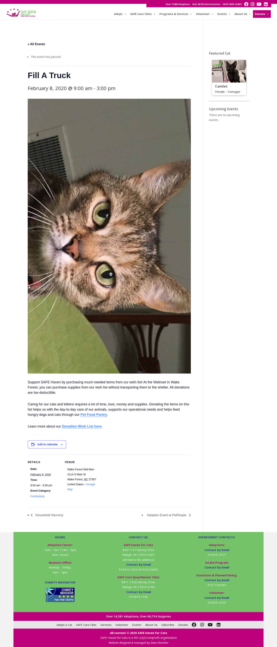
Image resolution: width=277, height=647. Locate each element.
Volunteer (205, 14)
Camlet (221, 86)
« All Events (36, 44)
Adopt (120, 14)
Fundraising (37, 496)
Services (106, 625)
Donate (262, 14)
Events (224, 14)
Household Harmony (48, 515)
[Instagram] (202, 625)
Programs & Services (175, 14)
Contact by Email (216, 550)
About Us (242, 14)
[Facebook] (194, 625)
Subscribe (167, 625)
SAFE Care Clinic (143, 14)
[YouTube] (210, 625)
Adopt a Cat (64, 625)
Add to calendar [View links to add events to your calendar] (48, 444)
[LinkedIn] (218, 625)
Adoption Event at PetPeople (167, 515)
